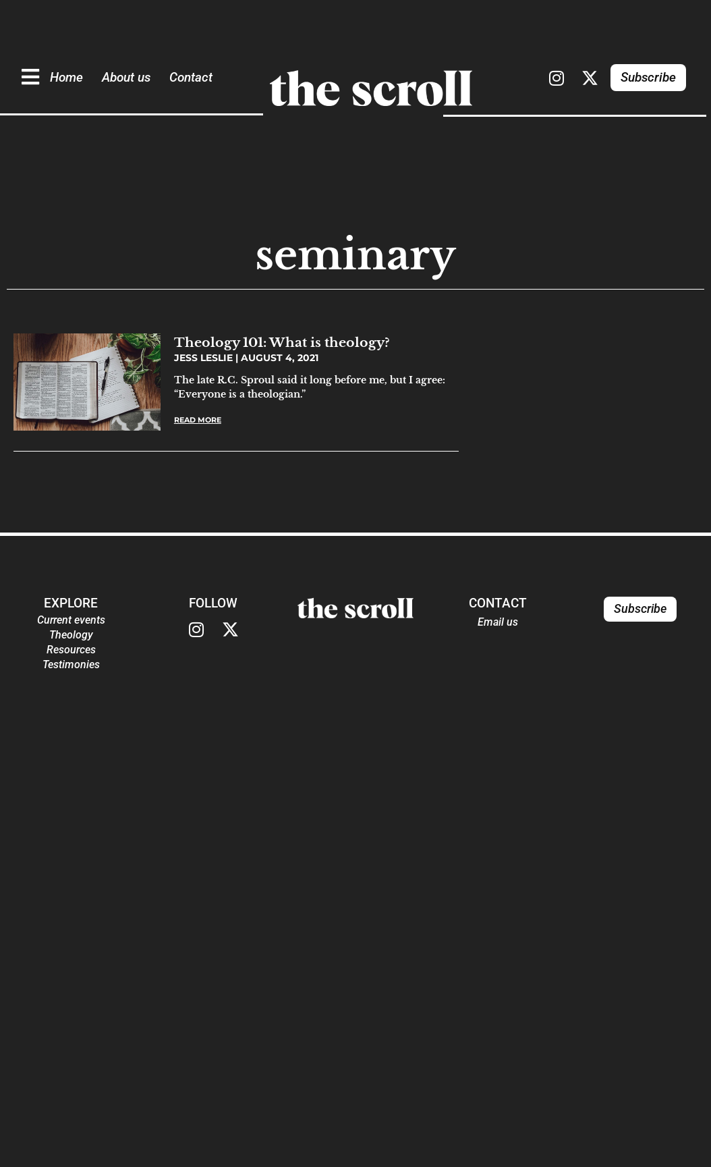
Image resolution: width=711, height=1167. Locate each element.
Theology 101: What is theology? (282, 342)
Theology (71, 634)
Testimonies (71, 664)
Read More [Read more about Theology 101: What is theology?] (197, 420)
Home (66, 77)
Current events (71, 620)
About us (126, 77)
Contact (190, 77)
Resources (71, 649)
